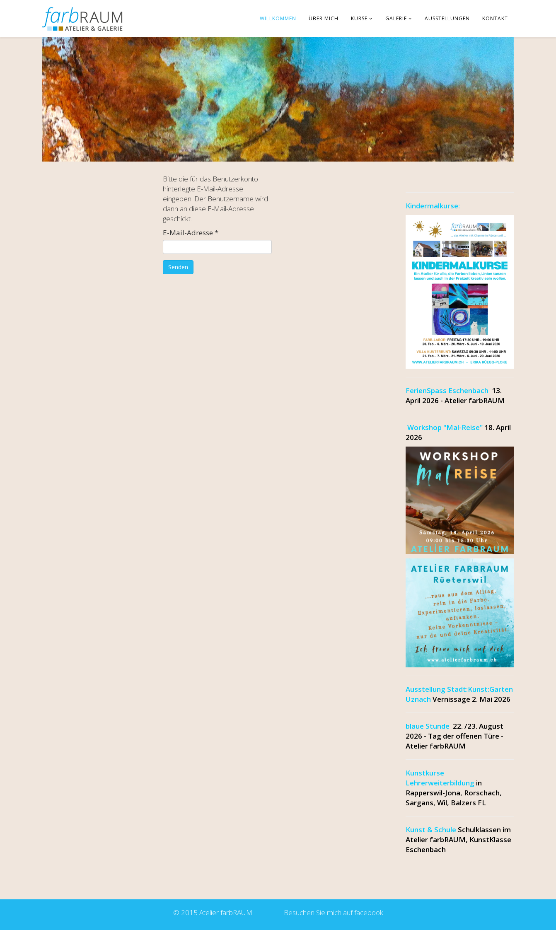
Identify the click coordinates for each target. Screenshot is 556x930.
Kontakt (495, 18)
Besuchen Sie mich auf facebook (331, 912)
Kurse (359, 18)
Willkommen (278, 18)
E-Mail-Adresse (190, 232)
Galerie (396, 18)
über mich (323, 18)
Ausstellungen (447, 18)
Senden (178, 267)
